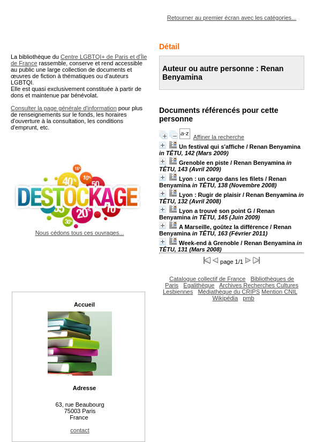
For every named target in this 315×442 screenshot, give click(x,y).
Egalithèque (198, 285)
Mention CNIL (279, 291)
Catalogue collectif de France (207, 279)
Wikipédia (225, 298)
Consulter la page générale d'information (64, 108)
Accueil (84, 304)
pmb (248, 298)
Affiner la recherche (218, 137)
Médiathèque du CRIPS (229, 291)
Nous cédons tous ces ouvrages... (79, 229)
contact (79, 430)
